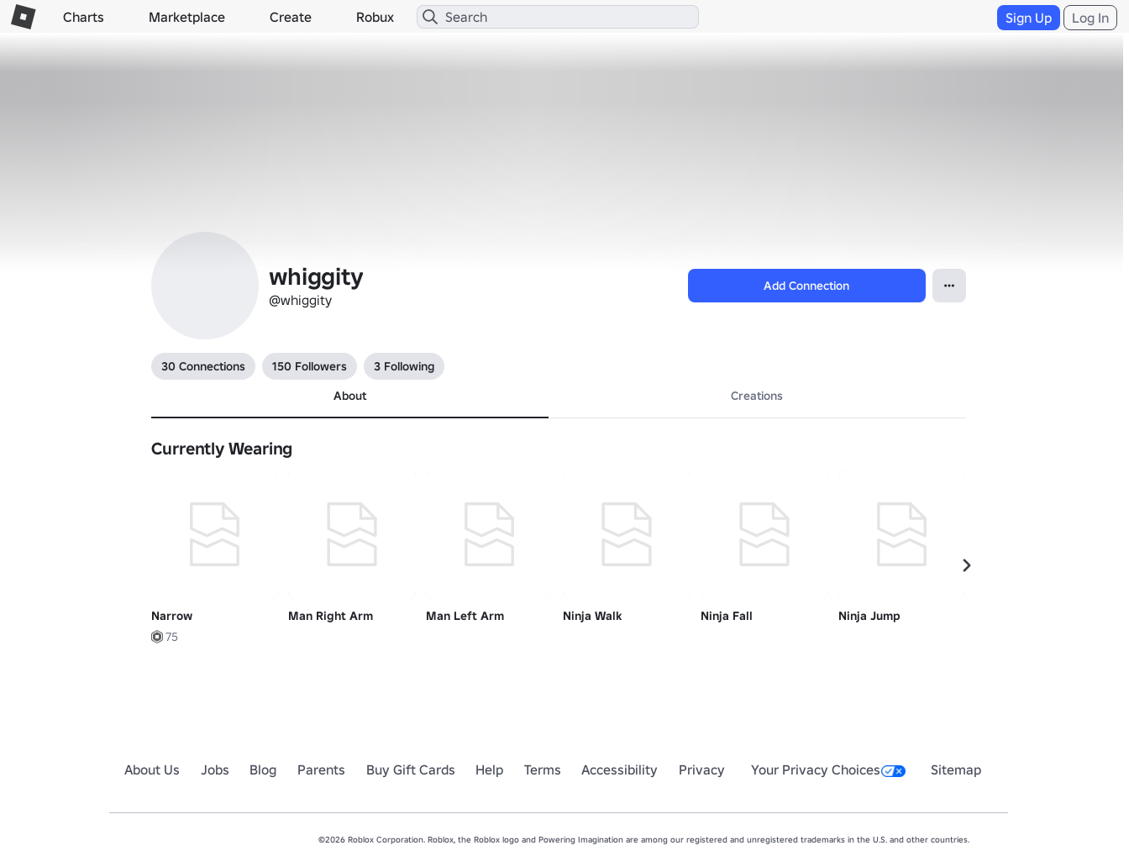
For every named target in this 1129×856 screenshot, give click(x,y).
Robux (375, 16)
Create (291, 16)
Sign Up (1029, 17)
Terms (542, 769)
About (349, 395)
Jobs (215, 769)
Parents (321, 769)
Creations (757, 395)
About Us (152, 769)
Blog (262, 769)
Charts (83, 16)
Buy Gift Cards (410, 769)
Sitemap (956, 769)
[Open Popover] (949, 285)
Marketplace (187, 16)
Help (489, 769)
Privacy (702, 769)
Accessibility (619, 769)
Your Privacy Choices (828, 769)
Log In (1090, 17)
